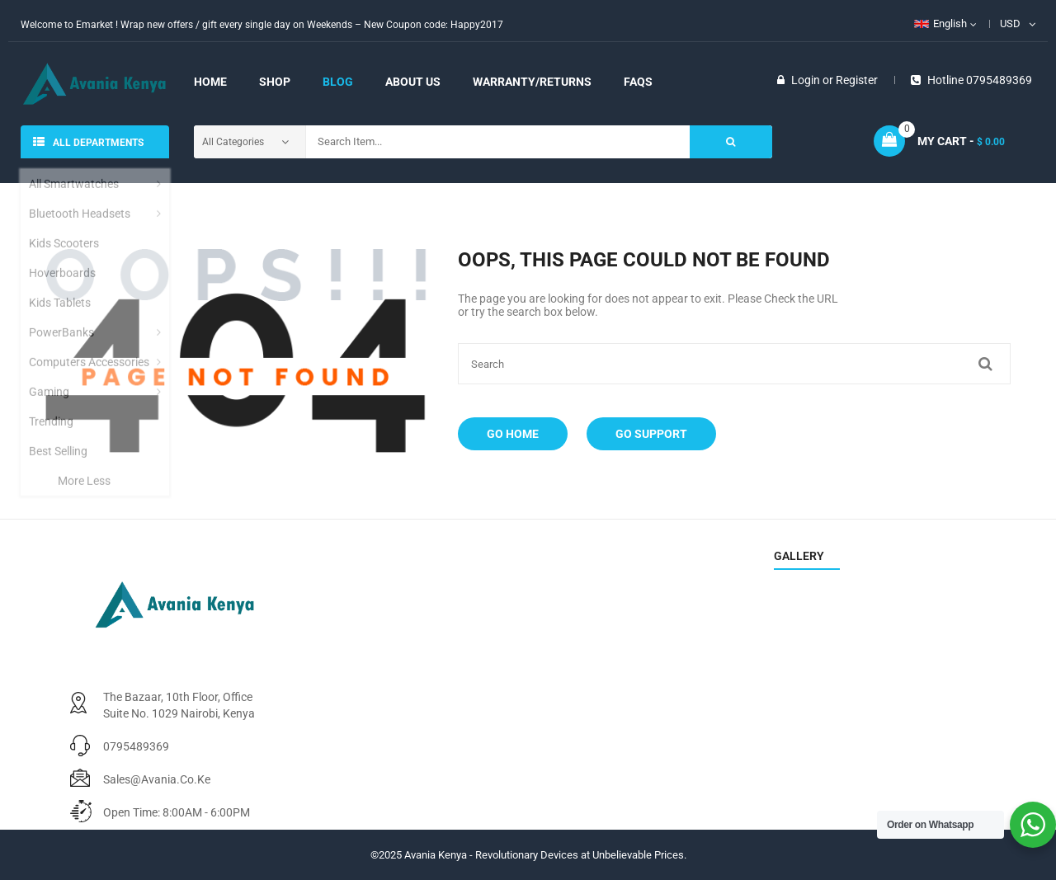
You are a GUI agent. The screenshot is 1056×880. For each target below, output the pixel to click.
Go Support (651, 433)
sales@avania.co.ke (156, 779)
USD (1010, 23)
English (940, 23)
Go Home (513, 433)
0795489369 (136, 746)
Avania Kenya (435, 855)
